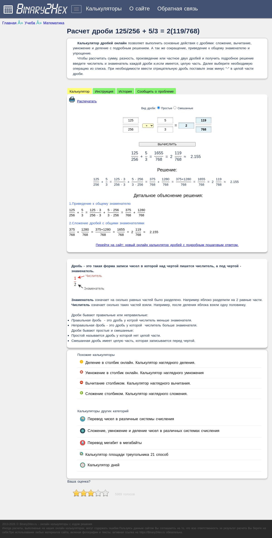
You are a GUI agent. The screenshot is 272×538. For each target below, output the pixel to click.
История (125, 91)
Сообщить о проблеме (155, 91)
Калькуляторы (104, 8)
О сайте (139, 8)
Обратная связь (177, 8)
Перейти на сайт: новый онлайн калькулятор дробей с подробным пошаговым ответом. (167, 245)
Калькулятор (80, 91)
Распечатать (83, 101)
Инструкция (104, 91)
